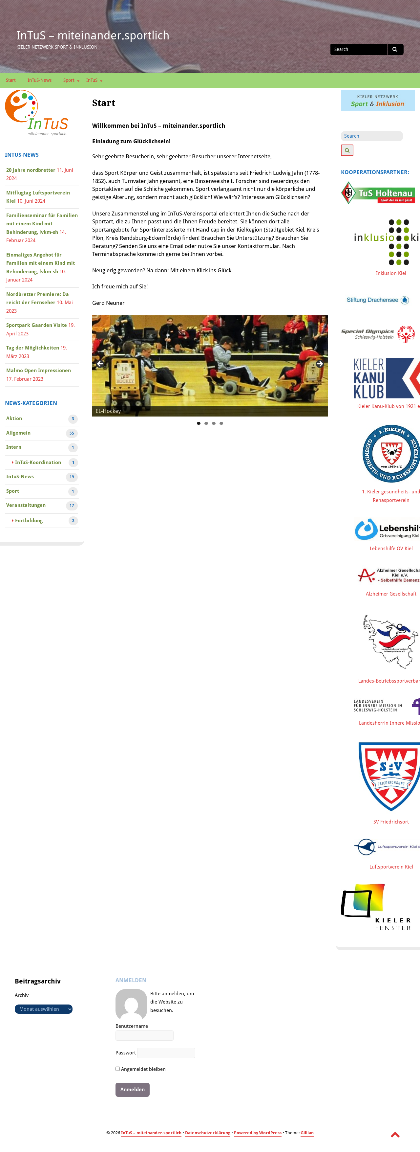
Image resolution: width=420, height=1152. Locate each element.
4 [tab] (221, 423)
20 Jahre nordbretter (30, 170)
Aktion (14, 419)
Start (11, 80)
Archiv (22, 995)
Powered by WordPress (258, 1132)
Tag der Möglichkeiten (32, 348)
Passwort (126, 1053)
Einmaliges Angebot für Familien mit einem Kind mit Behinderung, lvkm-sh (40, 263)
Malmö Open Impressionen (38, 370)
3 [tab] (214, 423)
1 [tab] (198, 423)
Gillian (307, 1132)
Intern (13, 447)
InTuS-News (40, 80)
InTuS (91, 80)
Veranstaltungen (26, 505)
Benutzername (132, 1026)
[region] (210, 366)
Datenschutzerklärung (207, 1132)
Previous (100, 364)
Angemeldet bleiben (141, 1069)
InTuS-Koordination (38, 463)
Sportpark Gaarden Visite (36, 325)
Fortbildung (29, 521)
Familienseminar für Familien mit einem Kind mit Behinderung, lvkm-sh (42, 224)
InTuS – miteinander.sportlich (93, 35)
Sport (68, 80)
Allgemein (18, 433)
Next (320, 364)
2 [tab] (206, 423)
